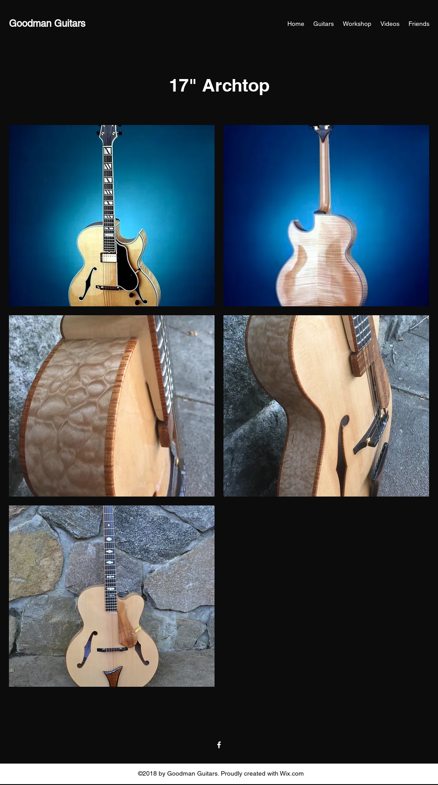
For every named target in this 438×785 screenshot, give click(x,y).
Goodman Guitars (47, 23)
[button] (112, 215)
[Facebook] (219, 744)
